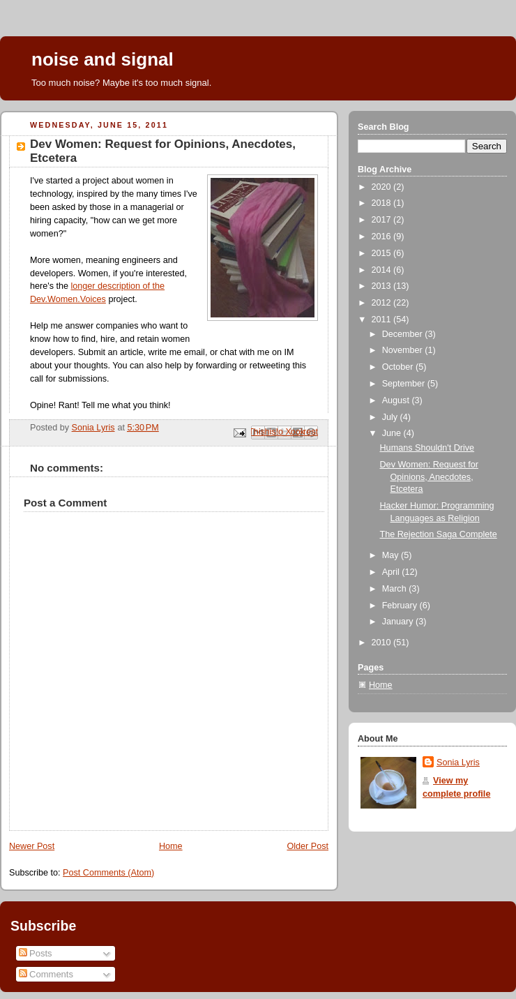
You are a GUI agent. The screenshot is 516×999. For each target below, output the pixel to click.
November (403, 350)
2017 (383, 220)
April (392, 572)
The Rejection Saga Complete (438, 534)
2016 (383, 236)
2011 (383, 319)
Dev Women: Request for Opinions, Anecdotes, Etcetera (429, 477)
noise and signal (102, 59)
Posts (35, 953)
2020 (383, 187)
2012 (383, 303)
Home (171, 846)
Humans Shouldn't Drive (427, 448)
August (397, 400)
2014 (383, 270)
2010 (383, 642)
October (399, 367)
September (404, 384)
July (391, 417)
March (395, 589)
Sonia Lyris (458, 762)
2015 (383, 253)
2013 (383, 286)
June (393, 433)
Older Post (307, 846)
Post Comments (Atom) (108, 873)
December (403, 334)
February (401, 605)
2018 (383, 203)
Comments (46, 974)
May (391, 555)
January (399, 621)
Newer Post (31, 846)
